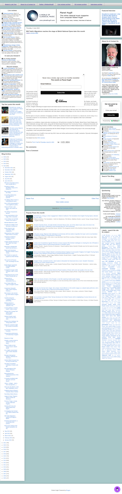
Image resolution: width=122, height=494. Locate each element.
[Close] (83, 74)
